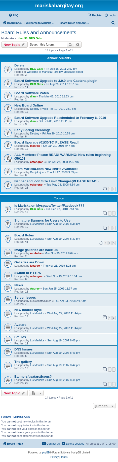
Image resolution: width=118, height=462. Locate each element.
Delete (19, 65)
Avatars (20, 325)
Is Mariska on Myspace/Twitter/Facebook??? (49, 205)
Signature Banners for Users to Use (42, 220)
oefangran (36, 161)
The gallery (23, 362)
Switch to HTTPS (27, 273)
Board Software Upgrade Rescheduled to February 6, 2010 (60, 118)
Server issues (25, 297)
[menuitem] (13, 15)
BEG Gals (35, 38)
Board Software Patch (31, 93)
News (18, 285)
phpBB (46, 452)
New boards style (28, 310)
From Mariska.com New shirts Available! (46, 169)
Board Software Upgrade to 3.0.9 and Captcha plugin (55, 81)
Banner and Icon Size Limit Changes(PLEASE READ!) (56, 181)
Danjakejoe (37, 172)
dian (33, 96)
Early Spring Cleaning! (32, 130)
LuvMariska (37, 223)
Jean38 (22, 38)
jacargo (35, 145)
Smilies (20, 337)
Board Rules (24, 235)
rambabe (36, 253)
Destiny (34, 108)
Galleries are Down (29, 262)
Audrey (35, 288)
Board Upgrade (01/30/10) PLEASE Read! (46, 142)
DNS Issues (23, 349)
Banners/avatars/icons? (33, 376)
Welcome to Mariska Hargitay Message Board (55, 71)
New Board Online (28, 105)
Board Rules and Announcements (38, 32)
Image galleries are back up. (36, 250)
